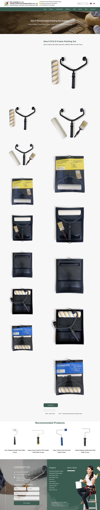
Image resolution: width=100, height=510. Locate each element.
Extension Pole (53, 485)
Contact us (51, 405)
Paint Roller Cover (53, 477)
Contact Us (93, 9)
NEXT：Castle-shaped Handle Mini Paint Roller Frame (70, 413)
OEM (74, 9)
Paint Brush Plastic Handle (55, 473)
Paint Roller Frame (44, 24)
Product (51, 9)
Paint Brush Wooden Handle (56, 471)
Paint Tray (51, 479)
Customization (59, 9)
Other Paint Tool (53, 489)
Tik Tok (5, 489)
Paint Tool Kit (52, 481)
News (86, 9)
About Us (68, 9)
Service (80, 9)
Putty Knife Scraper (54, 483)
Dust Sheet (52, 487)
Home (44, 9)
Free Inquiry (26, 503)
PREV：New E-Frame (50, 413)
